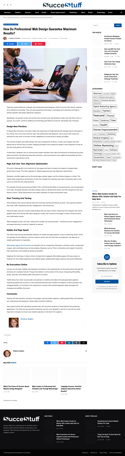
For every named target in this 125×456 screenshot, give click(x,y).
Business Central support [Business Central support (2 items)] (106, 97)
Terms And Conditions (115, 452)
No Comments (53, 38)
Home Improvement (58, 12)
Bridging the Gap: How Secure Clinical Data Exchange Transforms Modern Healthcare (111, 76)
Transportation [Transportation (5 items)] (98, 157)
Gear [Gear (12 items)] (113, 120)
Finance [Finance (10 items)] (110, 115)
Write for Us (94, 452)
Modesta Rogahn (14, 38)
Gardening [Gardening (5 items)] (105, 120)
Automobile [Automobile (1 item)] (106, 93)
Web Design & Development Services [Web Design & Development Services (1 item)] (101, 160)
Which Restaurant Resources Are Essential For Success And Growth (112, 231)
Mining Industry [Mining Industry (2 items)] (97, 141)
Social (90, 12)
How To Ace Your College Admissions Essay (112, 63)
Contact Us (85, 452)
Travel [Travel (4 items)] (108, 157)
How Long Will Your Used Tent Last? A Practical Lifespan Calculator (112, 51)
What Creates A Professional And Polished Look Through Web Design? (45, 387)
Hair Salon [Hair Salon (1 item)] (95, 125)
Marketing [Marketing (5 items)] (111, 134)
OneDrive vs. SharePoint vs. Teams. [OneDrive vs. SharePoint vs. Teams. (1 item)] (112, 141)
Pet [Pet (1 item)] (117, 146)
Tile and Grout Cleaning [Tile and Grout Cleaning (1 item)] (109, 154)
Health (44, 12)
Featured (94, 191)
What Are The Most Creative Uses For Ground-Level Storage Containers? (112, 243)
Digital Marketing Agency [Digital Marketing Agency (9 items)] (104, 106)
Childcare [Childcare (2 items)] (96, 100)
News (83, 12)
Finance (28, 12)
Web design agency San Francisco (18, 245)
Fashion (17, 12)
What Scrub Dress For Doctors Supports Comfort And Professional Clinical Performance (112, 217)
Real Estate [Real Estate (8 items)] (98, 150)
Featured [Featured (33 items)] (98, 115)
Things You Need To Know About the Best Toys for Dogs (109, 436)
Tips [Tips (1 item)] (118, 154)
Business (7, 12)
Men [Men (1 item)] (112, 138)
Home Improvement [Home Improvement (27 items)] (105, 129)
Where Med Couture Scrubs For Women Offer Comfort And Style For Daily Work (106, 196)
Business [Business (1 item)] (95, 97)
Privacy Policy (107, 288)
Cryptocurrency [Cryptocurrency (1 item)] (96, 103)
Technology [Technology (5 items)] (97, 154)
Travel (110, 12)
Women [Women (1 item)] (114, 160)
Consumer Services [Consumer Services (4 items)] (108, 100)
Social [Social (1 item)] (106, 150)
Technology (101, 12)
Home (4, 17)
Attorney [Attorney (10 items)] (97, 93)
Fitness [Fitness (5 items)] (96, 120)
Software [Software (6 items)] (113, 150)
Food (37, 12)
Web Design (7, 335)
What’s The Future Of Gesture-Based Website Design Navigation (16, 387)
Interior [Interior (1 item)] (95, 134)
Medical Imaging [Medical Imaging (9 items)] (100, 138)
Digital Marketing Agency (14, 17)
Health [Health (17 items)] (103, 124)
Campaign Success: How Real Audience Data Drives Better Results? (71, 388)
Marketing (73, 12)
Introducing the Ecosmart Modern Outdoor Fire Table (107, 422)
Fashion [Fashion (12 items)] (106, 110)
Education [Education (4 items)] (96, 111)
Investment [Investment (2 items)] (102, 134)
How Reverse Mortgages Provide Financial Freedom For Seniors (112, 38)
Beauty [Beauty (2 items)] (113, 93)
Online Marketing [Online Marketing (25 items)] (103, 145)
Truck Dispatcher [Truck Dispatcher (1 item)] (116, 157)
